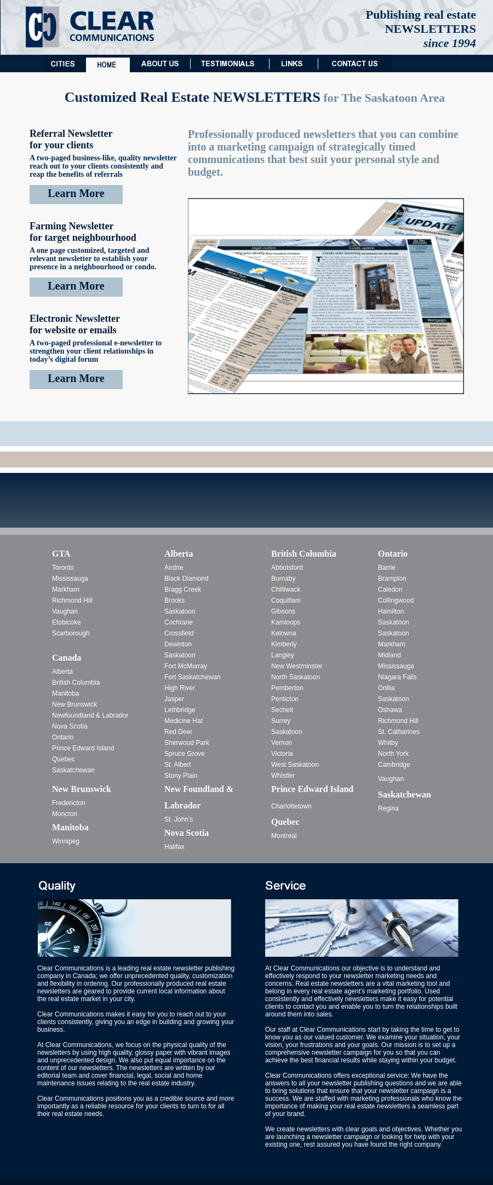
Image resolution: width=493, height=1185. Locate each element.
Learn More (76, 193)
